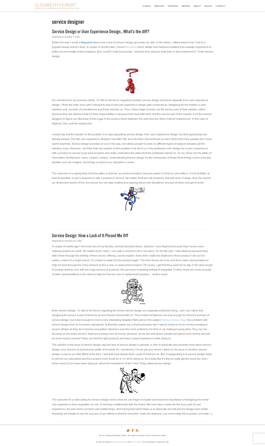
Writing (186, 6)
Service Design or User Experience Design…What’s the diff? (100, 32)
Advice (208, 6)
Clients (146, 6)
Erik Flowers (136, 442)
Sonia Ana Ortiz (120, 442)
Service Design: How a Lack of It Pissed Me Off (90, 236)
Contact (220, 6)
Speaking (173, 6)
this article (131, 47)
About (197, 6)
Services (159, 6)
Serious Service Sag (173, 320)
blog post (86, 42)
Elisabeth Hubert (55, 5)
